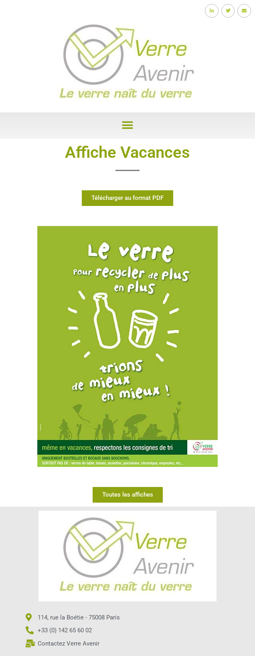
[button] (128, 125)
